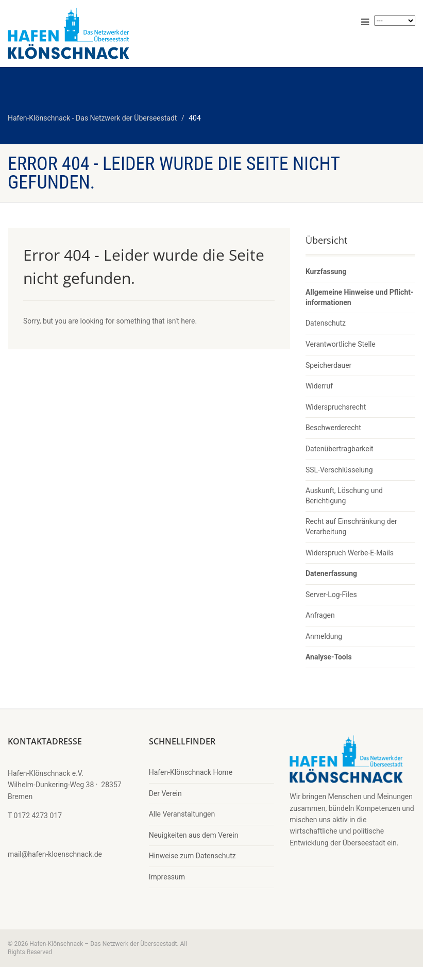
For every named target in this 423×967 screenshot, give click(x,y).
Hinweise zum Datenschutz (192, 856)
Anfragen (320, 615)
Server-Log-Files (331, 594)
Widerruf (319, 386)
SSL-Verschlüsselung (339, 470)
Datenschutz (326, 323)
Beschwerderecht (333, 427)
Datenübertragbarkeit (340, 449)
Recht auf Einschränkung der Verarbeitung (351, 526)
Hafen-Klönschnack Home (190, 772)
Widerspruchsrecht (336, 407)
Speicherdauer (328, 365)
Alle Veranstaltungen (182, 814)
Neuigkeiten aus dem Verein (194, 835)
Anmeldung (324, 636)
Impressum (167, 877)
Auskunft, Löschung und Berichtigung (344, 495)
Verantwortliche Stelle (341, 344)
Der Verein (165, 793)
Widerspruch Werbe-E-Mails (350, 553)
